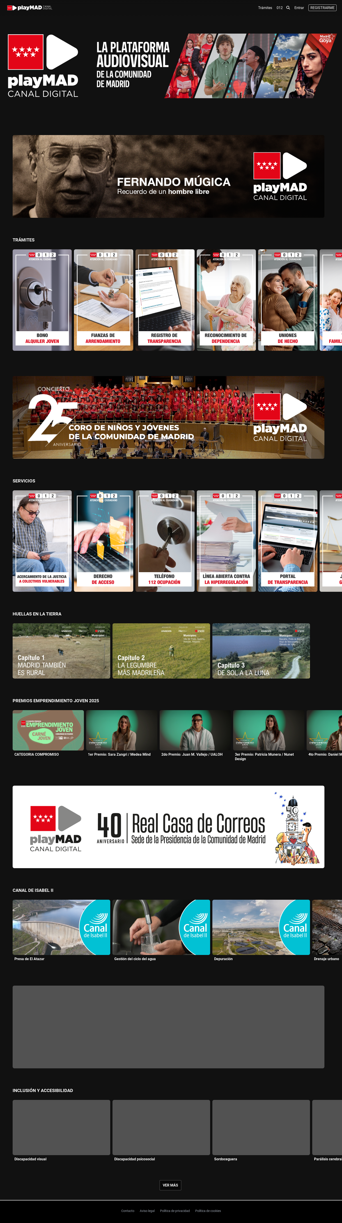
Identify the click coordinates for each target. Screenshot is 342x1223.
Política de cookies (208, 1211)
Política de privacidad (175, 1211)
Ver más (170, 1185)
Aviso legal (147, 1211)
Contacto (127, 1211)
